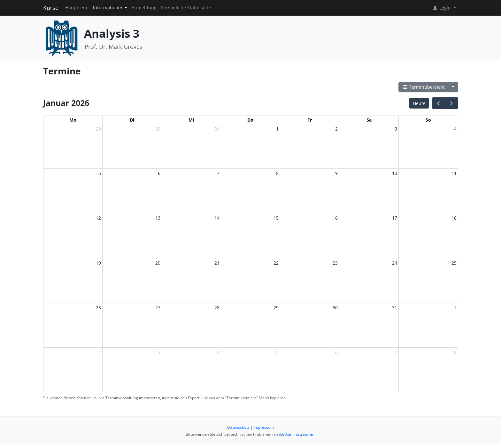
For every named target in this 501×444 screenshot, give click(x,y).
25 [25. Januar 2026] (454, 263)
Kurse (50, 7)
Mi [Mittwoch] (191, 120)
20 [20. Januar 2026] (157, 263)
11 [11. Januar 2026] (454, 173)
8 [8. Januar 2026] (277, 173)
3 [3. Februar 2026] (159, 352)
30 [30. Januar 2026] (335, 308)
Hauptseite (77, 7)
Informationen (108, 7)
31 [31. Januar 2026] (394, 308)
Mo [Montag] (72, 120)
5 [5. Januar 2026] (99, 173)
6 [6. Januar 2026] (159, 173)
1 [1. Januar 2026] (277, 129)
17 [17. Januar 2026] (394, 218)
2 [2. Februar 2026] (99, 352)
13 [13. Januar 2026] (157, 218)
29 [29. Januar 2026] (276, 308)
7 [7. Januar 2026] (218, 173)
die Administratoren (296, 434)
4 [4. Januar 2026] (455, 129)
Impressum (264, 427)
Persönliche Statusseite (186, 7)
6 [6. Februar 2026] (336, 352)
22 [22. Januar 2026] (276, 263)
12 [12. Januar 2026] (98, 218)
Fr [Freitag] (309, 120)
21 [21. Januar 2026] (217, 263)
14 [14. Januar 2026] (217, 218)
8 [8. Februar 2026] (455, 352)
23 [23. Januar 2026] (335, 263)
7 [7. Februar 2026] (396, 352)
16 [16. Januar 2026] (335, 218)
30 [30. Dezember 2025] (157, 129)
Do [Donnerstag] (250, 120)
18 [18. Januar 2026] (454, 218)
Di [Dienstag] (132, 120)
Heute (419, 103)
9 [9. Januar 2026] (336, 173)
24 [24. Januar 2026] (394, 263)
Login (442, 8)
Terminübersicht (423, 87)
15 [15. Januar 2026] (276, 218)
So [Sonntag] (428, 120)
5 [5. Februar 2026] (277, 352)
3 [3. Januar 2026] (396, 129)
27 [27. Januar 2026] (157, 308)
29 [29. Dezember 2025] (98, 129)
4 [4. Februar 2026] (218, 352)
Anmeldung (144, 7)
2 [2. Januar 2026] (336, 129)
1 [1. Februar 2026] (455, 308)
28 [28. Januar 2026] (217, 308)
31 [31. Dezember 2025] (217, 129)
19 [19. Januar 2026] (98, 263)
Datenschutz (238, 427)
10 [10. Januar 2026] (394, 173)
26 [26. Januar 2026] (98, 308)
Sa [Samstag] (369, 120)
